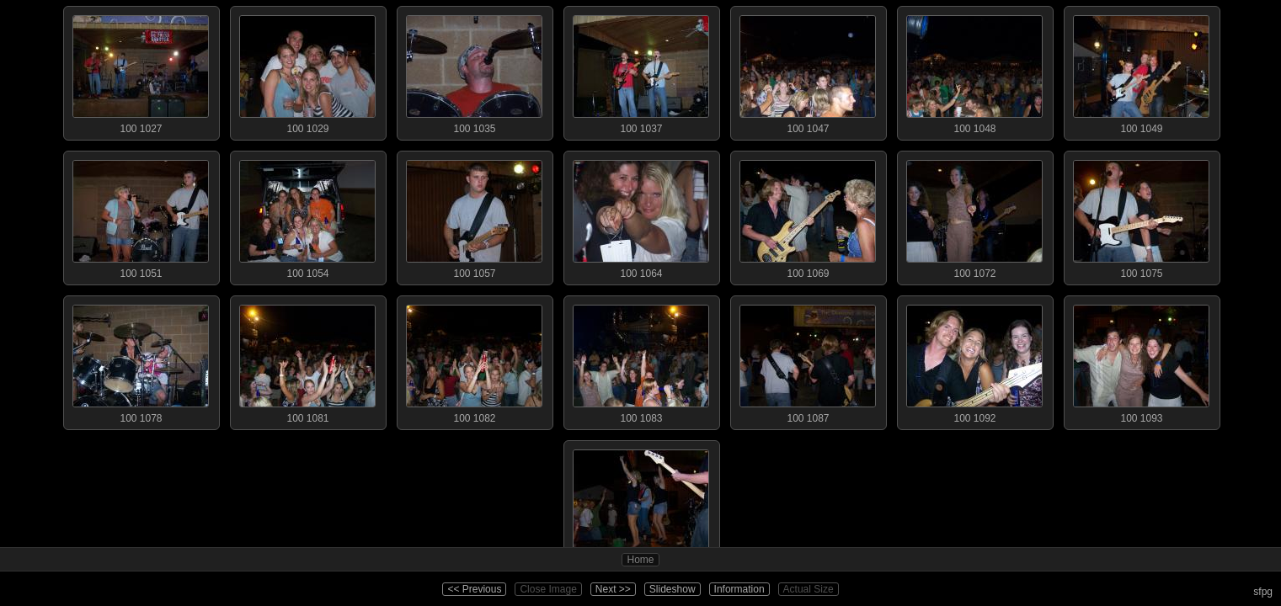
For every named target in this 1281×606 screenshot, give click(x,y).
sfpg (1263, 592)
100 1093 (1141, 360)
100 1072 (974, 215)
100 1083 (641, 360)
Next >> (613, 589)
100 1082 (474, 360)
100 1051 (140, 215)
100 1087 (807, 360)
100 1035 (474, 71)
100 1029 (307, 71)
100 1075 (1141, 215)
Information (739, 589)
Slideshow (672, 589)
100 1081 (307, 360)
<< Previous (474, 589)
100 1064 (641, 215)
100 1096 (641, 505)
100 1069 (807, 215)
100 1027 (140, 71)
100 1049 (1141, 71)
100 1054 (307, 215)
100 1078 (140, 360)
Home (640, 560)
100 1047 (807, 71)
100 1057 (474, 215)
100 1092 (974, 360)
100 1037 (641, 71)
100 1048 (974, 71)
